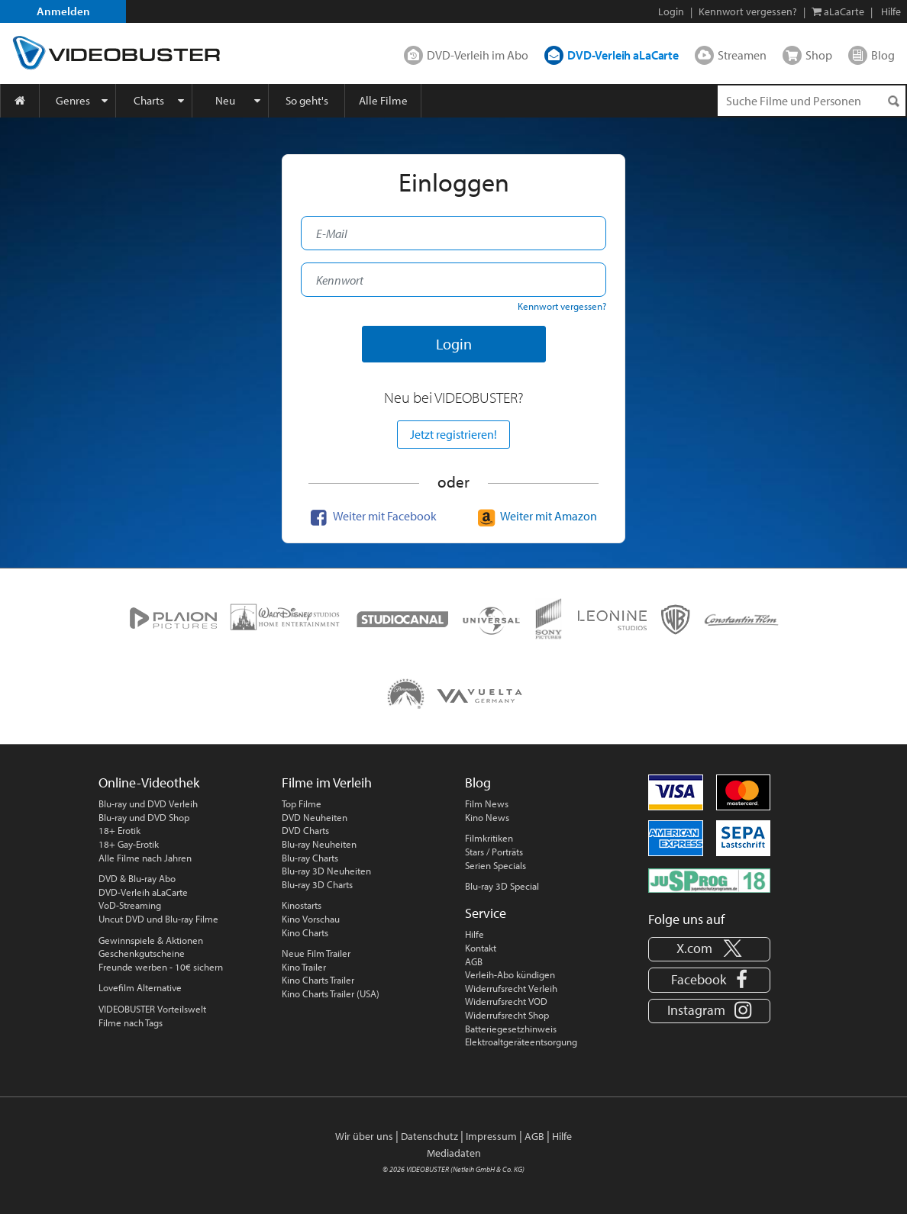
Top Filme (301, 803)
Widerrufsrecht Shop (507, 1015)
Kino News (487, 817)
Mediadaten (454, 1153)
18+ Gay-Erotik (128, 844)
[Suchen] (893, 101)
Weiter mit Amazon (535, 515)
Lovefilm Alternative (140, 987)
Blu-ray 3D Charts (317, 884)
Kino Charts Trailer (318, 980)
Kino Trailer (304, 967)
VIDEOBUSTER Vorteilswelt (152, 1009)
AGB (474, 961)
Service (485, 913)
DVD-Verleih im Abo (477, 55)
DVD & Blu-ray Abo (137, 878)
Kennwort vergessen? (748, 11)
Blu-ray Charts (310, 858)
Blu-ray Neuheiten (319, 844)
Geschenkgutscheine (141, 953)
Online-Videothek (148, 782)
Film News (486, 803)
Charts (149, 100)
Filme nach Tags (130, 1022)
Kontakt (480, 948)
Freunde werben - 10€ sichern (160, 967)
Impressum (491, 1136)
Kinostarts (301, 905)
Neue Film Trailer (316, 953)
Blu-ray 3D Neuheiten (326, 871)
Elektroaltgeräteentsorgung (521, 1041)
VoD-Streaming (129, 905)
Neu (225, 100)
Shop (818, 55)
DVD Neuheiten (314, 817)
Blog (883, 55)
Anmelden (63, 11)
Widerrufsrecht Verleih (511, 988)
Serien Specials (495, 865)
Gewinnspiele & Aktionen (150, 940)
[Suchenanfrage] (811, 100)
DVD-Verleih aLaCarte (623, 55)
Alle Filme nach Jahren (145, 858)
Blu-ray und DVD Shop (143, 817)
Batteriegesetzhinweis (511, 1028)
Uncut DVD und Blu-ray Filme (158, 919)
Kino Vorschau (311, 919)
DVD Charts (305, 830)
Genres (73, 100)
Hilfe (474, 934)
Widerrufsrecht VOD (506, 1001)
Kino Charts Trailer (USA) (330, 993)
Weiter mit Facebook (372, 515)
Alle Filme (383, 100)
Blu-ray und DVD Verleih (148, 803)
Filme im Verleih (327, 782)
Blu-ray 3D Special (502, 886)
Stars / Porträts (494, 851)
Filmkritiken (489, 838)
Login (671, 11)
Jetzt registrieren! (453, 434)
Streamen (742, 55)
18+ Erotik (119, 830)
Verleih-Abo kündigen (510, 974)
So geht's (307, 100)
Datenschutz (429, 1136)
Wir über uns (364, 1136)
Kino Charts (305, 932)
